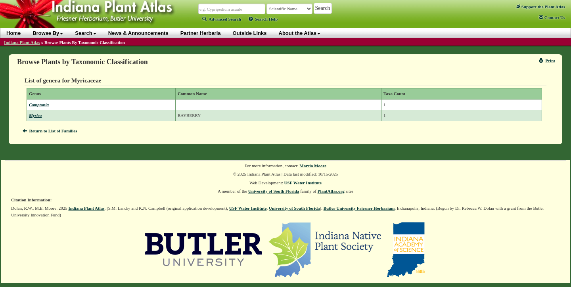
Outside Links (250, 33)
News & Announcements (138, 33)
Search (85, 33)
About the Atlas (300, 33)
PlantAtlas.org (331, 191)
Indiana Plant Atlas (22, 42)
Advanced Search (221, 19)
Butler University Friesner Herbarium (359, 208)
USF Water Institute (303, 182)
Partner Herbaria (200, 33)
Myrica (35, 115)
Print (547, 60)
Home (13, 33)
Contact (552, 17)
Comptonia (39, 104)
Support (540, 6)
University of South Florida (273, 191)
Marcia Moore (312, 165)
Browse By (48, 33)
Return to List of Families (50, 130)
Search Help (263, 19)
